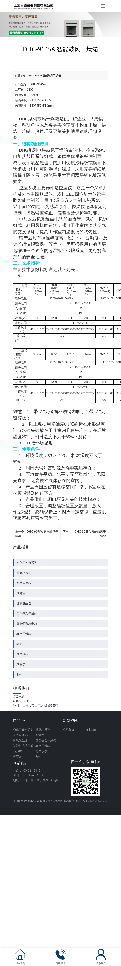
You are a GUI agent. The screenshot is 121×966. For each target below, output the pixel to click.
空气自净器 (23, 583)
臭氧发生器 (23, 603)
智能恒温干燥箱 (26, 613)
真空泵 (20, 664)
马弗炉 (20, 644)
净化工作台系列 (26, 563)
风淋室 (20, 593)
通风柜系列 (23, 573)
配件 (19, 674)
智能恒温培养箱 (26, 624)
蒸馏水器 (22, 654)
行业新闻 (91, 730)
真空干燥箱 (23, 634)
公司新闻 (69, 730)
